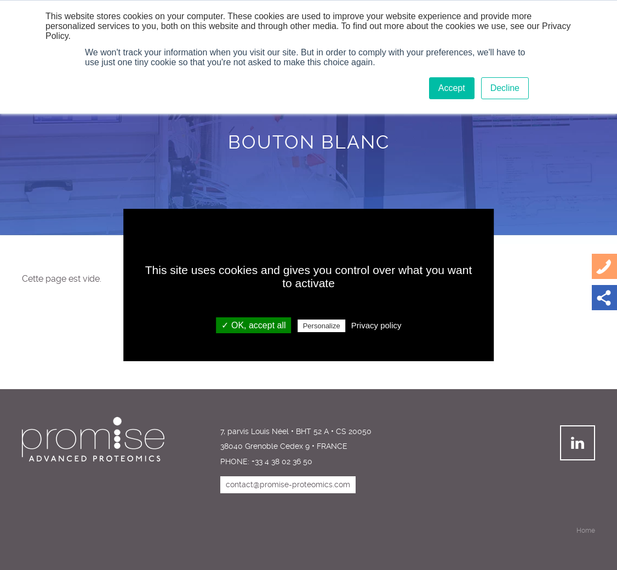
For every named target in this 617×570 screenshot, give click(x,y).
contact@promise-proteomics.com (288, 484)
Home (585, 530)
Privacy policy (376, 325)
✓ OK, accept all (253, 325)
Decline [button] (504, 88)
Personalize (321, 326)
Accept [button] (451, 88)
